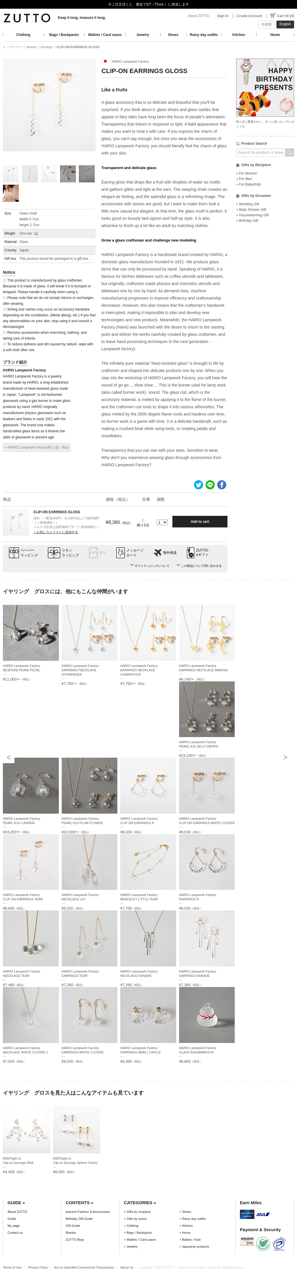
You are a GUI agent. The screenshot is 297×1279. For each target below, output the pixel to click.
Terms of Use (12, 1267)
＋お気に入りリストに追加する (55, 532)
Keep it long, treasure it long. (81, 18)
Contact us (15, 1232)
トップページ (12, 47)
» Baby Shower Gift (251, 210)
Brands (71, 1232)
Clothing (23, 35)
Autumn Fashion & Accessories (88, 1211)
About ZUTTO (198, 16)
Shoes (173, 35)
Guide (12, 1218)
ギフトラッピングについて (152, 565)
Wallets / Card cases (105, 35)
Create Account (249, 16)
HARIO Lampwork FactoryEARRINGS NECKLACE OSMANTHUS (139, 670)
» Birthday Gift (247, 221)
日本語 (266, 24)
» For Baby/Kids (248, 184)
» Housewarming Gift (252, 215)
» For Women (246, 173)
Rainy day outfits (204, 35)
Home (275, 35)
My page (14, 1225)
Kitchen (238, 35)
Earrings (46, 47)
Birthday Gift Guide (79, 1218)
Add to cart (200, 522)
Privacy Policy (38, 1267)
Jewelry (142, 35)
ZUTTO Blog (75, 1239)
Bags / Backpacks (64, 35)
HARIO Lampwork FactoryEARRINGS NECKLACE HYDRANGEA (80, 670)
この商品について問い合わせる (201, 565)
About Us (126, 1267)
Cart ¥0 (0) (285, 16)
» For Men (244, 179)
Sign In (223, 16)
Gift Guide (73, 1225)
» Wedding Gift (247, 204)
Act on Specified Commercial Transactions (84, 1267)
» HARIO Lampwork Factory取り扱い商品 (37, 447)
